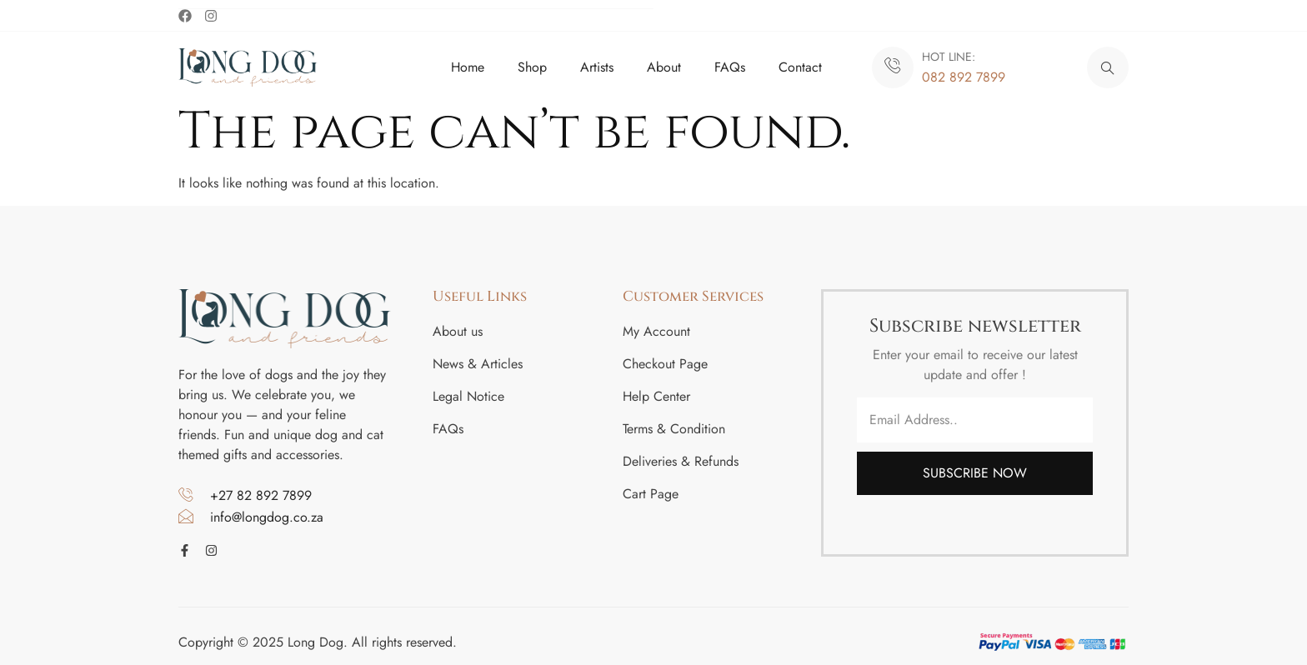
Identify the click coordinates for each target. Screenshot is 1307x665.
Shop (532, 66)
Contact (800, 66)
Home (467, 66)
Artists (596, 66)
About (664, 66)
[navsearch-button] (1108, 67)
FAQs (729, 66)
